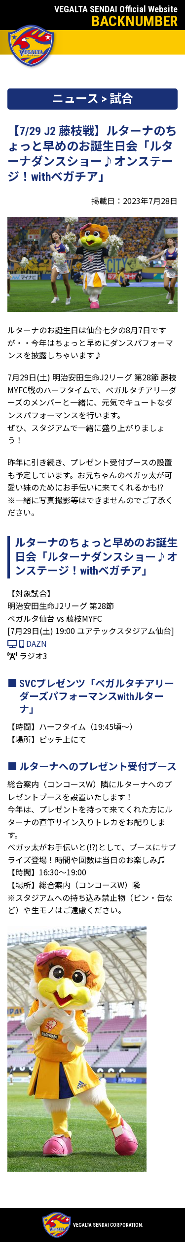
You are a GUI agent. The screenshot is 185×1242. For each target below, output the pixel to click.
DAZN (27, 643)
